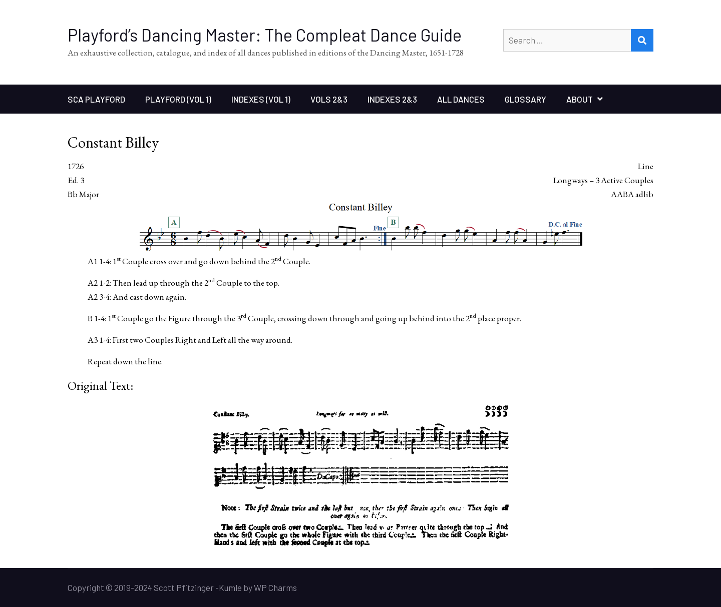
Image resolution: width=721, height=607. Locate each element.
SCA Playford (96, 99)
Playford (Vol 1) (178, 99)
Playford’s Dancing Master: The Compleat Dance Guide (265, 35)
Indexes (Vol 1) (260, 99)
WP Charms (275, 587)
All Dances (461, 99)
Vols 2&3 (328, 99)
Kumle (230, 587)
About (579, 99)
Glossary (525, 99)
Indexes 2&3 (392, 99)
